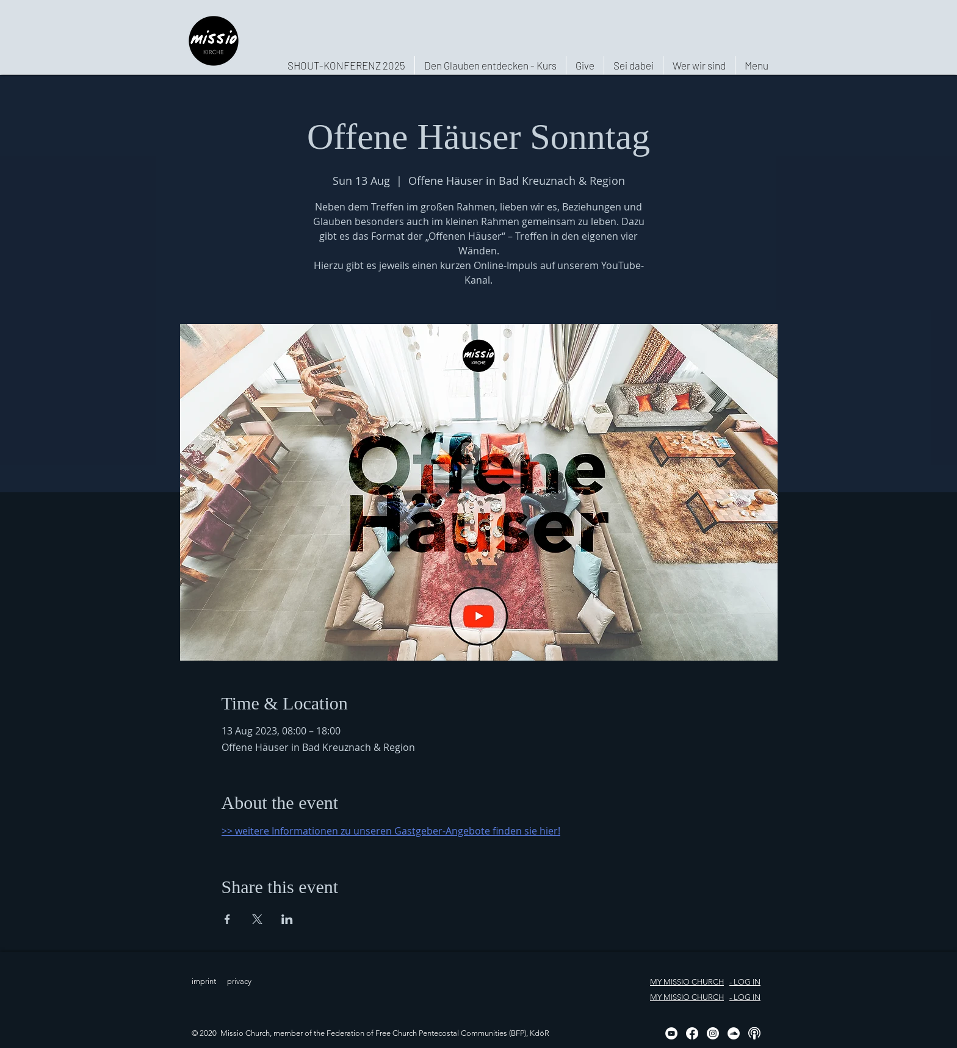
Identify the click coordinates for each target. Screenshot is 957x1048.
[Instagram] (713, 1033)
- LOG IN (744, 981)
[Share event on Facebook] (227, 919)
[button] (699, 65)
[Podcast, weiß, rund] (754, 1033)
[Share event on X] (257, 919)
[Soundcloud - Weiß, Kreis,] (734, 1033)
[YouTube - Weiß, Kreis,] (671, 1033)
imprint (204, 981)
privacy (239, 981)
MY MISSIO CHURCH (687, 981)
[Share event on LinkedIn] (287, 919)
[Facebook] (692, 1033)
